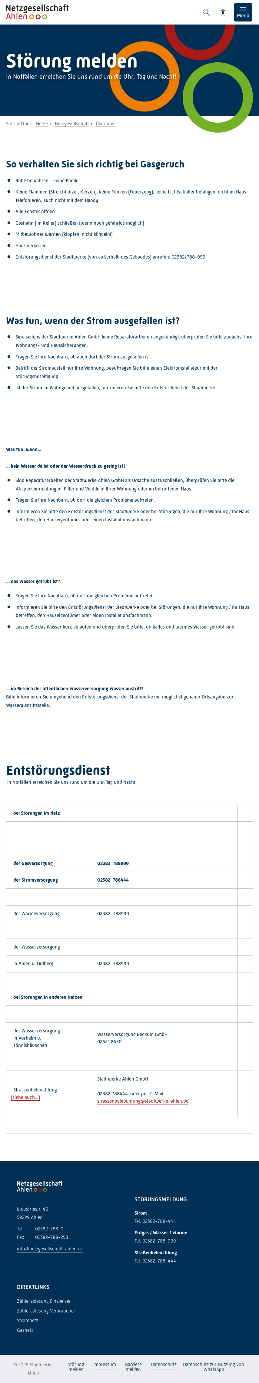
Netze (42, 124)
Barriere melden (133, 1367)
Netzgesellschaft (72, 124)
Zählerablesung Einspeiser (44, 1301)
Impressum (104, 1364)
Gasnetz (25, 1330)
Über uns (105, 124)
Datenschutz (164, 1364)
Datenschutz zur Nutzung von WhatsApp (213, 1367)
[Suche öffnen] (206, 12)
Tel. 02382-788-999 (155, 1241)
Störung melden (76, 1367)
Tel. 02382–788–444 (155, 1261)
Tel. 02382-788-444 (155, 1221)
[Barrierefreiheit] (223, 12)
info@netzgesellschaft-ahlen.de (50, 1249)
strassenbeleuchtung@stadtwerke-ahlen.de (142, 1101)
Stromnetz (27, 1320)
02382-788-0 (40, 1229)
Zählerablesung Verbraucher (46, 1311)
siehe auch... (25, 1097)
